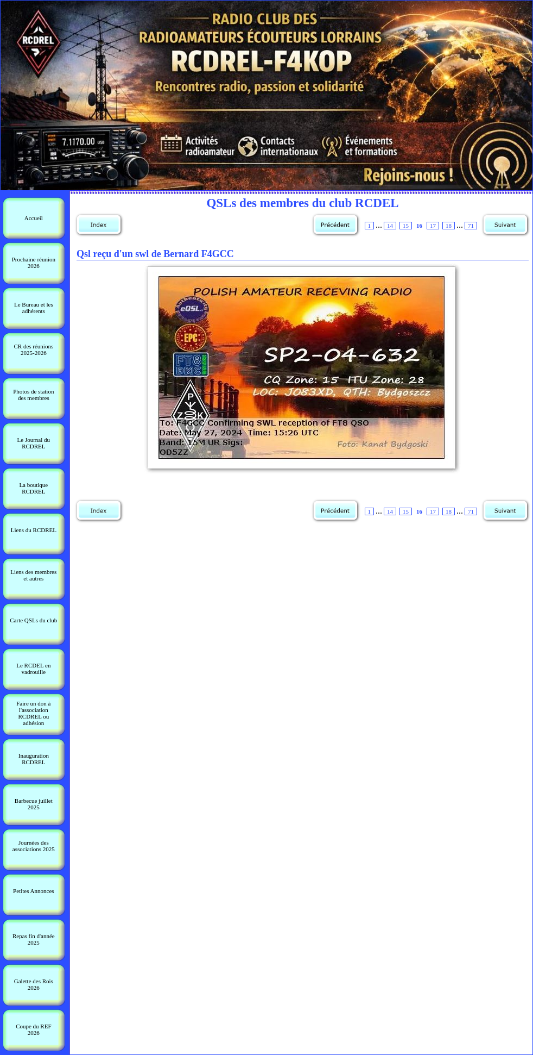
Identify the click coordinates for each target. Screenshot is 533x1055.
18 (449, 225)
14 (390, 225)
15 (406, 225)
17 (433, 225)
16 (419, 225)
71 (471, 225)
